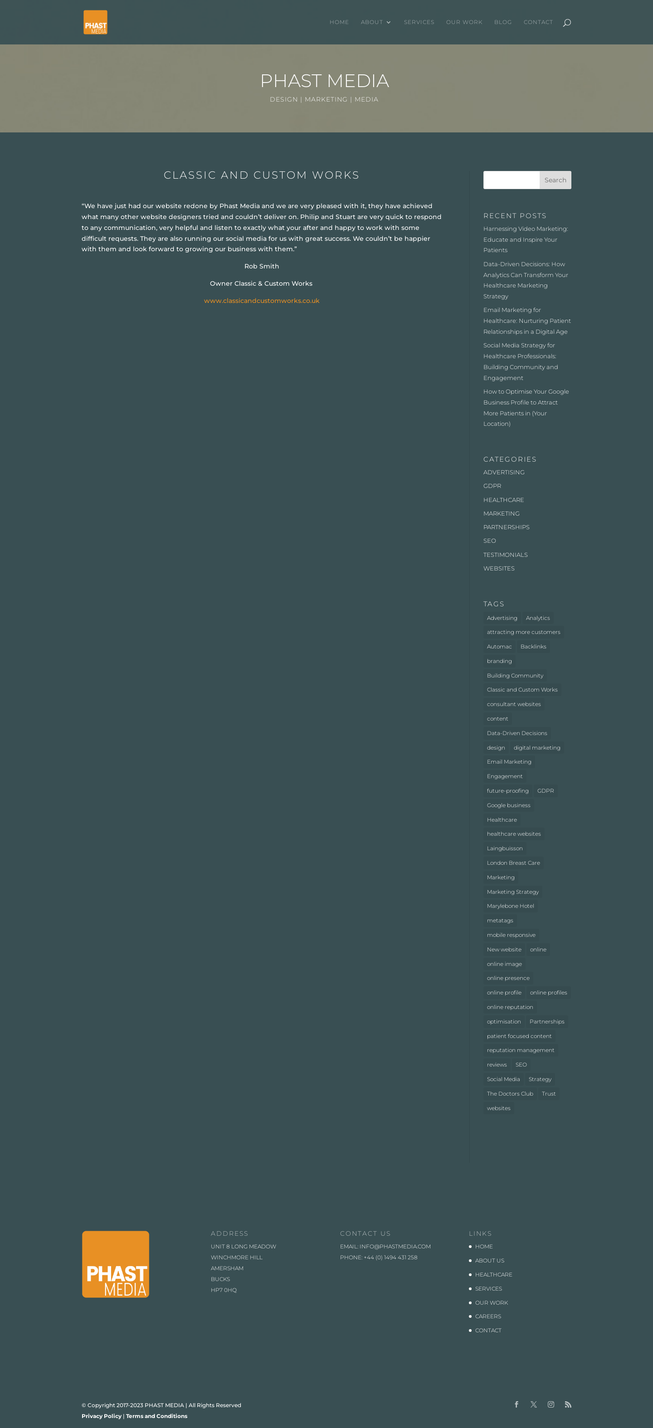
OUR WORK (464, 22)
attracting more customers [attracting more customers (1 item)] (523, 632)
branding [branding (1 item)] (499, 661)
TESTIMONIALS (505, 554)
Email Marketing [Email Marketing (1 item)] (509, 761)
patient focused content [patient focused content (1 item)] (519, 1036)
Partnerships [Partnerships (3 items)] (547, 1021)
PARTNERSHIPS (506, 527)
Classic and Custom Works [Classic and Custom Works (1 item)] (522, 689)
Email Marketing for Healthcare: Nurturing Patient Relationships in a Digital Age (527, 320)
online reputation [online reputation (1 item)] (510, 1007)
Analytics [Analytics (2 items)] (538, 617)
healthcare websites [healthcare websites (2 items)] (514, 833)
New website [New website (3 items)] (504, 949)
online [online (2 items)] (538, 949)
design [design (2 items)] (496, 747)
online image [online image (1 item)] (504, 963)
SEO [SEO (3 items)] (521, 1064)
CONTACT (538, 22)
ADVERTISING (504, 472)
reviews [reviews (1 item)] (497, 1064)
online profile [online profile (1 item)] (504, 992)
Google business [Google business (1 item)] (509, 805)
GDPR (492, 485)
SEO (489, 540)
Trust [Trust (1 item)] (549, 1093)
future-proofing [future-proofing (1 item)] (508, 790)
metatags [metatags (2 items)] (500, 920)
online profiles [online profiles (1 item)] (548, 992)
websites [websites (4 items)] (499, 1108)
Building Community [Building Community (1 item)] (515, 675)
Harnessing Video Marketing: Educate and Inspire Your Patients (525, 239)
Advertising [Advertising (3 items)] (502, 617)
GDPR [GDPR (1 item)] (545, 790)
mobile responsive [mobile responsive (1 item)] (511, 934)
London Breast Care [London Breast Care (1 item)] (513, 862)
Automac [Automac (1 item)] (499, 646)
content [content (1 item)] (497, 718)
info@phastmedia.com (395, 1246)
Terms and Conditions (156, 1416)
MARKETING (501, 513)
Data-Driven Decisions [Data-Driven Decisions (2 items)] (517, 733)
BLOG (503, 22)
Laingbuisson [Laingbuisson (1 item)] (505, 848)
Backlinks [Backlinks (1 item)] (533, 646)
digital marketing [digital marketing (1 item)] (537, 747)
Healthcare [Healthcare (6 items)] (502, 819)
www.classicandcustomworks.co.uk (262, 301)
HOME (339, 22)
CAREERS (488, 1316)
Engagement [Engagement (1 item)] (505, 776)
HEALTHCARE (503, 499)
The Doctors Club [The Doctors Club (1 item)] (510, 1093)
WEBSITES (499, 568)
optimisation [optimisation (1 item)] (504, 1021)
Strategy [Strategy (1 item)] (540, 1079)
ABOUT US (489, 1260)
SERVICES (419, 22)
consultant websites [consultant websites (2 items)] (514, 704)
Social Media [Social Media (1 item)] (503, 1079)
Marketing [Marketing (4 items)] (501, 877)
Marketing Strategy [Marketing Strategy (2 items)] (513, 891)
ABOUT (372, 22)
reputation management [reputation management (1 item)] (521, 1050)
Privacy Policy (102, 1416)
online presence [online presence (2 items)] (508, 978)
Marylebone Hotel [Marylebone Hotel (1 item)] (510, 905)
